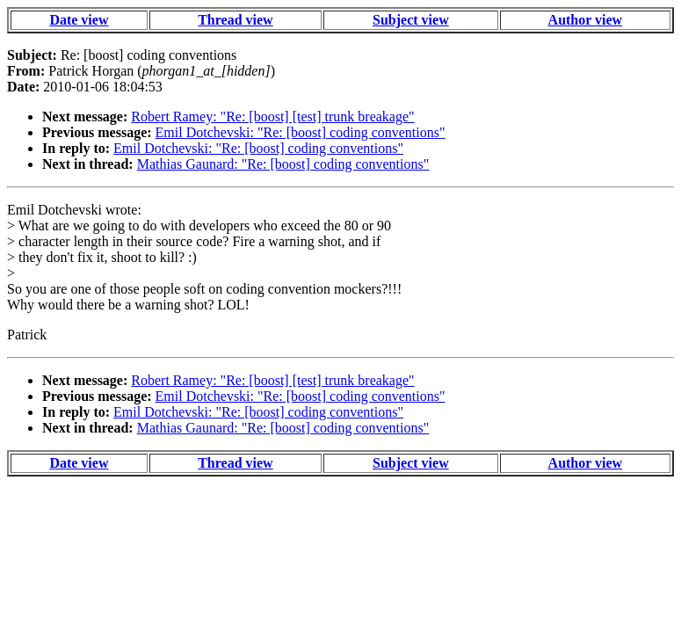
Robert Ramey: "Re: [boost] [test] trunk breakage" (272, 116)
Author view (585, 19)
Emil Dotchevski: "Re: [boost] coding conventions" (301, 132)
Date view (78, 19)
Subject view (411, 19)
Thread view (235, 19)
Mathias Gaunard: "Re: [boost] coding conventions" (283, 163)
